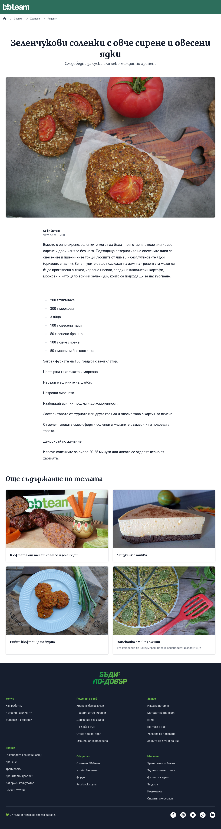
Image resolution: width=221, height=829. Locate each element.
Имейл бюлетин (87, 770)
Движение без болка (90, 719)
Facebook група (87, 784)
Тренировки (13, 769)
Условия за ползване (161, 734)
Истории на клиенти (19, 712)
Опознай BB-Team (88, 763)
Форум (81, 777)
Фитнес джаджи (158, 777)
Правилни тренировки (91, 712)
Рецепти (52, 18)
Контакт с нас (156, 726)
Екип (150, 719)
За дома (152, 784)
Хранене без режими (90, 705)
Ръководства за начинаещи (24, 755)
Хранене (35, 18)
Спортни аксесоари (160, 798)
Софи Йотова (52, 230)
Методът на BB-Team (160, 712)
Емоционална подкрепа (92, 741)
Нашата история (158, 705)
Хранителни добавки (19, 776)
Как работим (14, 705)
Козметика (154, 791)
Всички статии (15, 790)
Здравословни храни (161, 770)
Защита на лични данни (163, 741)
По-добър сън (86, 726)
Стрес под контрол (89, 734)
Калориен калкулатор (20, 783)
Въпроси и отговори (19, 719)
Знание (18, 18)
